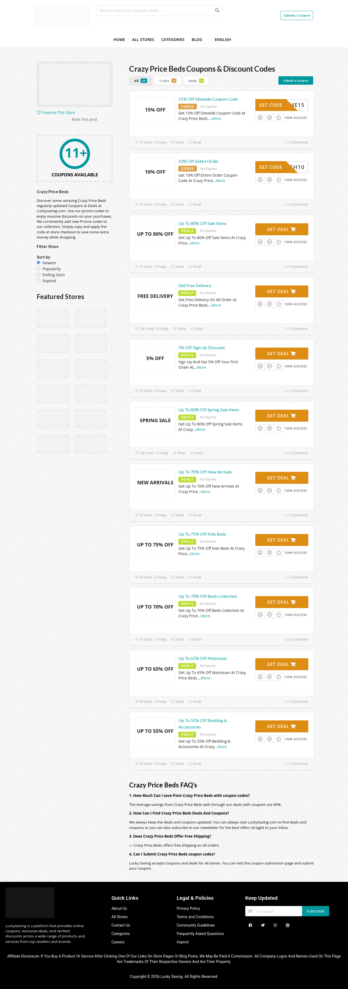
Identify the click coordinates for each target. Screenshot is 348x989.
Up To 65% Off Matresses (202, 658)
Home (119, 39)
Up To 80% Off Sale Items (202, 223)
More (216, 118)
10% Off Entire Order (198, 161)
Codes (167, 80)
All (140, 80)
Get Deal (281, 229)
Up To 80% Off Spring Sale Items (208, 409)
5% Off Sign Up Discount (201, 347)
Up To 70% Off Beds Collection (207, 596)
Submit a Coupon (297, 15)
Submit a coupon (295, 80)
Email (194, 142)
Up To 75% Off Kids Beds (202, 533)
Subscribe (316, 911)
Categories (173, 39)
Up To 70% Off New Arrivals (205, 471)
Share (177, 142)
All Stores (143, 39)
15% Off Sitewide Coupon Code (208, 98)
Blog (197, 39)
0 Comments (296, 142)
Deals (196, 80)
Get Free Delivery (194, 285)
